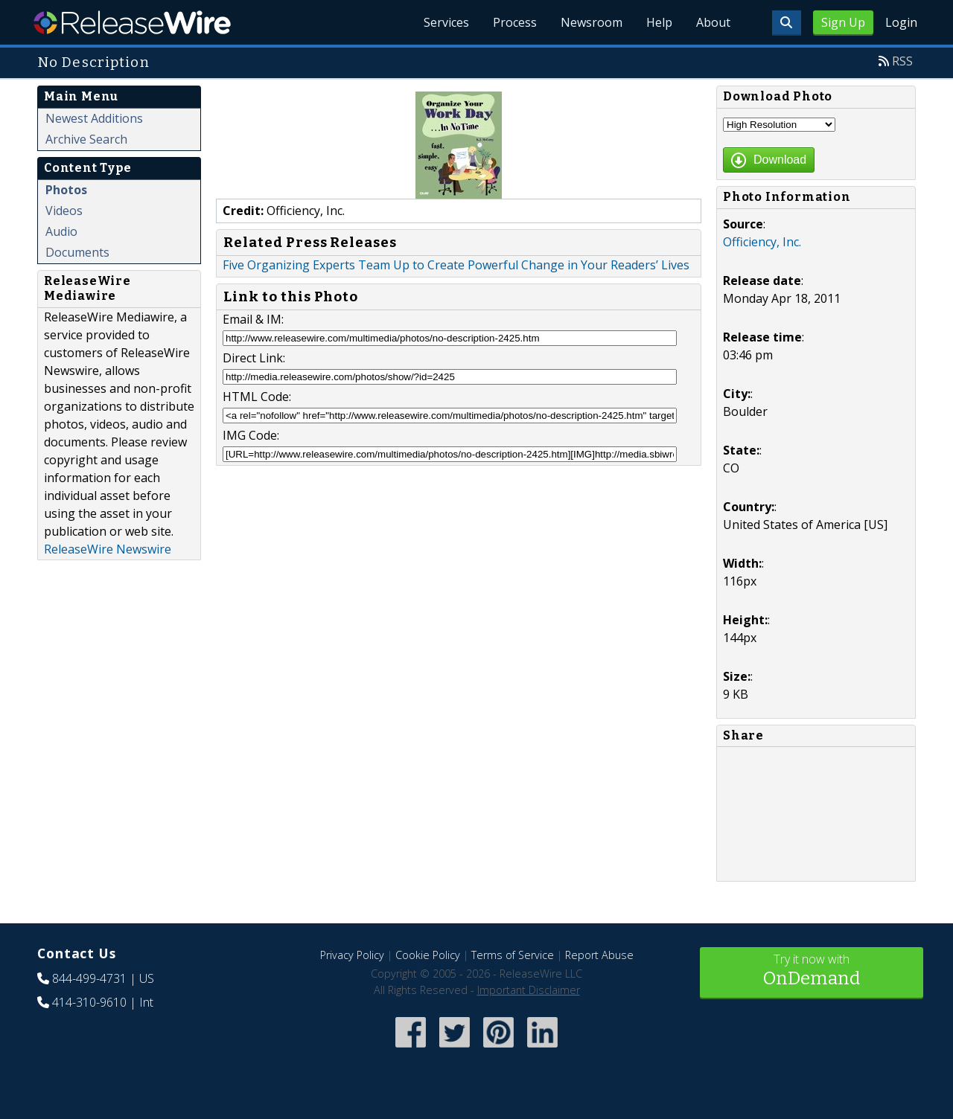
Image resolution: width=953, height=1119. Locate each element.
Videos (64, 210)
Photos (66, 190)
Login (901, 22)
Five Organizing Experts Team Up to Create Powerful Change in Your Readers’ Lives (456, 265)
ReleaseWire (132, 22)
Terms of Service (512, 955)
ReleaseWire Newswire (107, 549)
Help (659, 22)
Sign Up (843, 22)
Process (515, 22)
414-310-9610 (89, 1002)
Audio (61, 231)
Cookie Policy (427, 955)
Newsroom (591, 22)
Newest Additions (94, 118)
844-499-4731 (89, 978)
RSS (902, 61)
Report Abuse (599, 955)
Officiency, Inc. (762, 242)
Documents (77, 252)
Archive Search (86, 139)
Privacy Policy (352, 955)
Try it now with (811, 971)
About (713, 22)
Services (446, 22)
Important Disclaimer (528, 990)
